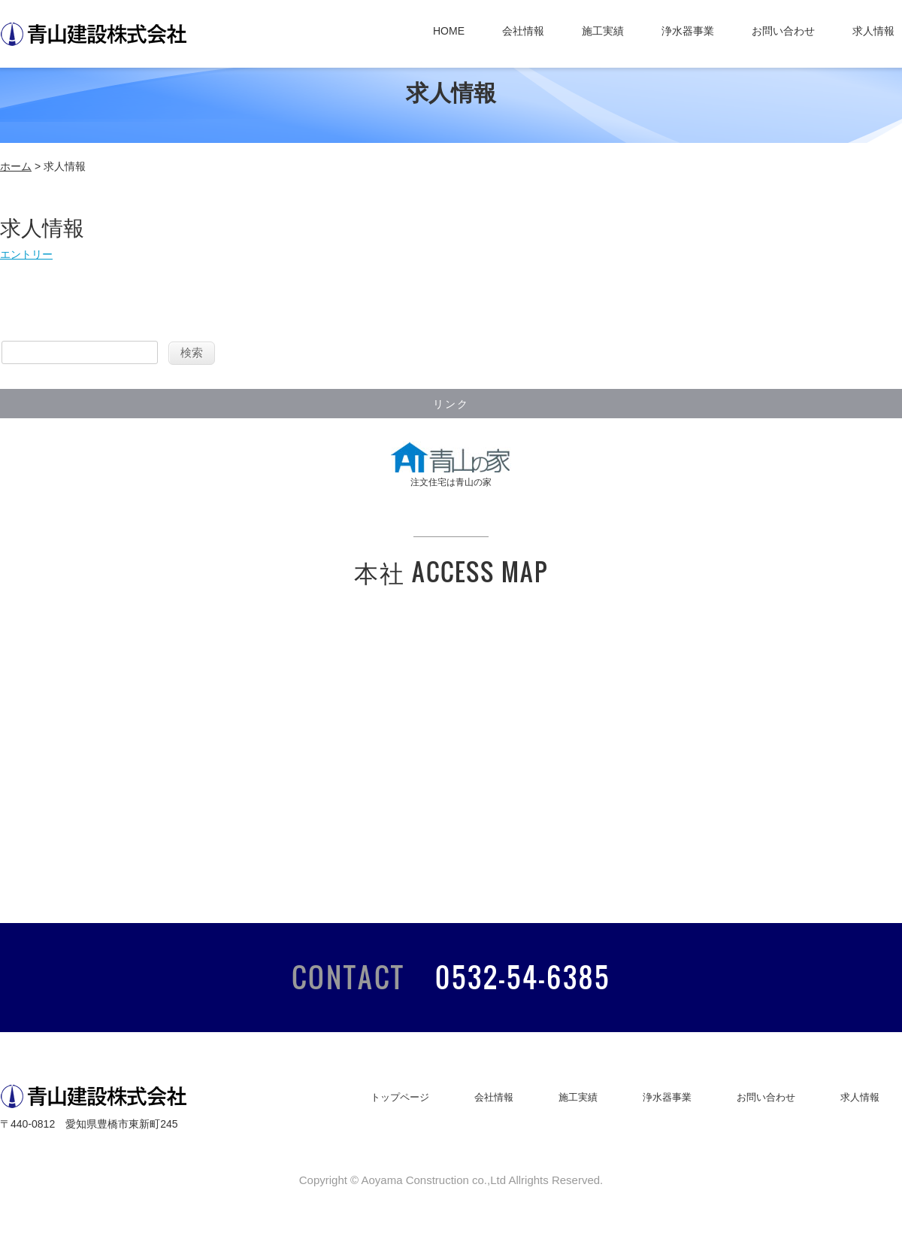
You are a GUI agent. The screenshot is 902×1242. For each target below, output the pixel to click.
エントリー (26, 254)
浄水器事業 (687, 31)
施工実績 (603, 31)
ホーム (16, 166)
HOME (449, 31)
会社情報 (523, 31)
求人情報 (873, 31)
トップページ (400, 1097)
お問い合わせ (783, 31)
